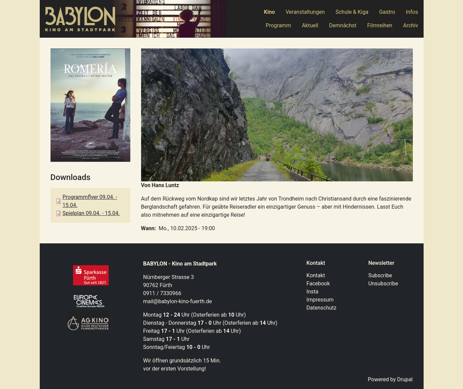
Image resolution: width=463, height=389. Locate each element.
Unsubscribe (383, 283)
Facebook (318, 283)
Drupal (404, 379)
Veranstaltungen (305, 12)
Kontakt (315, 275)
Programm (278, 25)
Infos (412, 12)
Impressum (320, 299)
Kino (269, 12)
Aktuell (310, 25)
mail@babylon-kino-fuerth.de (177, 301)
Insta (312, 291)
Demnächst (342, 25)
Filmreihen (379, 25)
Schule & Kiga (351, 12)
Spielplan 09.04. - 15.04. (91, 213)
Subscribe (380, 275)
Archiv (410, 25)
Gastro (387, 12)
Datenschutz (321, 308)
